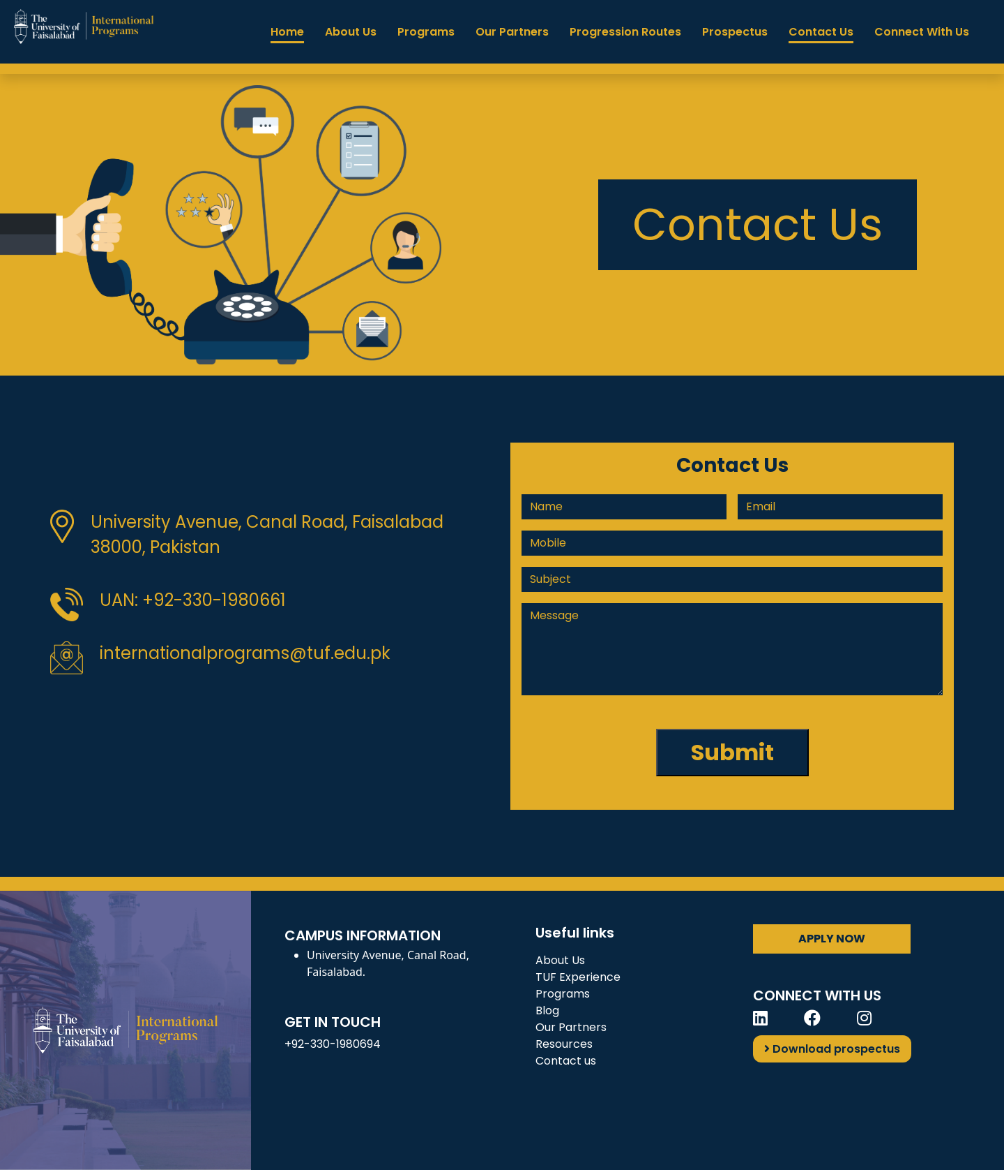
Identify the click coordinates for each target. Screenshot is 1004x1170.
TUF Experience (578, 977)
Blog (547, 1010)
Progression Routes (625, 32)
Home (287, 32)
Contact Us (821, 32)
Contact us (565, 1061)
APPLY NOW (831, 939)
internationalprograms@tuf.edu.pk (245, 653)
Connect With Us (921, 32)
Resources (564, 1044)
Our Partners (512, 32)
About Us (350, 32)
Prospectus (735, 32)
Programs (426, 32)
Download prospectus (832, 1049)
